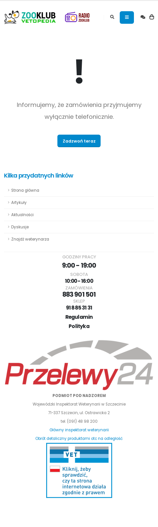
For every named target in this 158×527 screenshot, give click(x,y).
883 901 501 (78, 294)
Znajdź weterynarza (30, 239)
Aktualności (22, 214)
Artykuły (19, 202)
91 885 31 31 (79, 307)
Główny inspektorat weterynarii (79, 430)
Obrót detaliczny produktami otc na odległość (79, 438)
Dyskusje (20, 227)
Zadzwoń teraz (79, 141)
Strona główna (25, 190)
